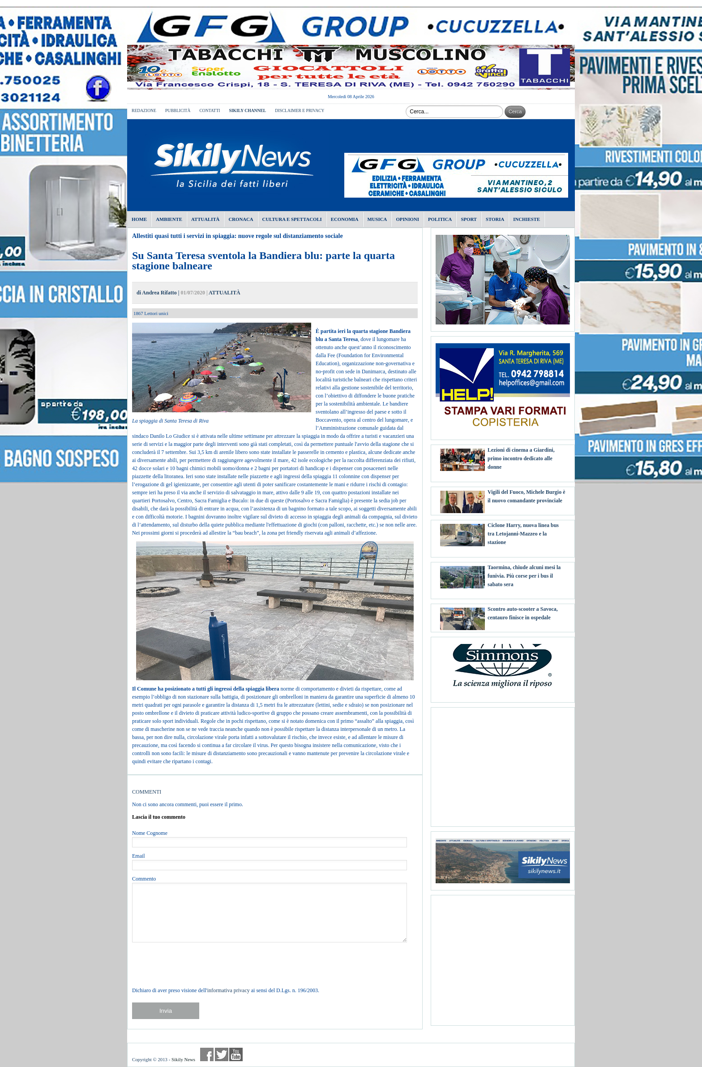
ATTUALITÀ (224, 292)
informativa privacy (228, 990)
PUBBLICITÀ (178, 110)
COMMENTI (146, 792)
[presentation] (200, 964)
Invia (165, 1010)
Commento (144, 879)
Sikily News (183, 1059)
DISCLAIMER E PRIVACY (299, 110)
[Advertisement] (503, 764)
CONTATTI (209, 110)
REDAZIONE (144, 110)
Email (138, 856)
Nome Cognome (149, 833)
